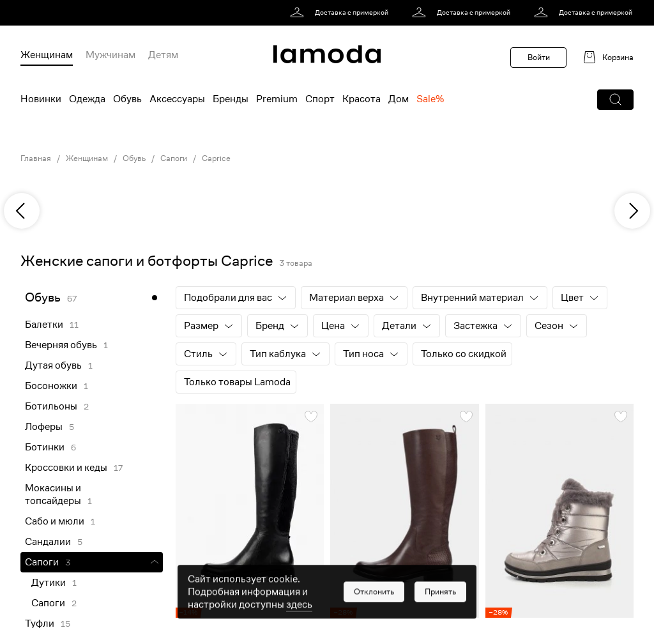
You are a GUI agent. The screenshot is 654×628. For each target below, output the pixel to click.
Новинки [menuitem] (40, 99)
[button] (615, 99)
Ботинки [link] (45, 447)
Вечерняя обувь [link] (61, 345)
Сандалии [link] (48, 541)
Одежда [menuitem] (87, 99)
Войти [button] (539, 57)
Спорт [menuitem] (320, 99)
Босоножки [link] (51, 385)
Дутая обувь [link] (53, 365)
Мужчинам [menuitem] (110, 55)
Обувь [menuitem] (127, 99)
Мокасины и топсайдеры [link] (53, 494)
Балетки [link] (44, 324)
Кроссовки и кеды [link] (66, 467)
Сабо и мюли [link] (54, 521)
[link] (341, 13)
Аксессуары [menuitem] (177, 99)
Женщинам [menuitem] (46, 55)
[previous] (22, 211)
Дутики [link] (48, 582)
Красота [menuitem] (361, 99)
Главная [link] (35, 158)
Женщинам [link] (87, 158)
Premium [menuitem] (277, 99)
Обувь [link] (134, 158)
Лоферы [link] (44, 426)
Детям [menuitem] (163, 55)
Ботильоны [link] (51, 406)
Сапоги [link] (173, 158)
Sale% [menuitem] (430, 99)
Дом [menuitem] (398, 99)
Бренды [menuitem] (230, 99)
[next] (632, 211)
